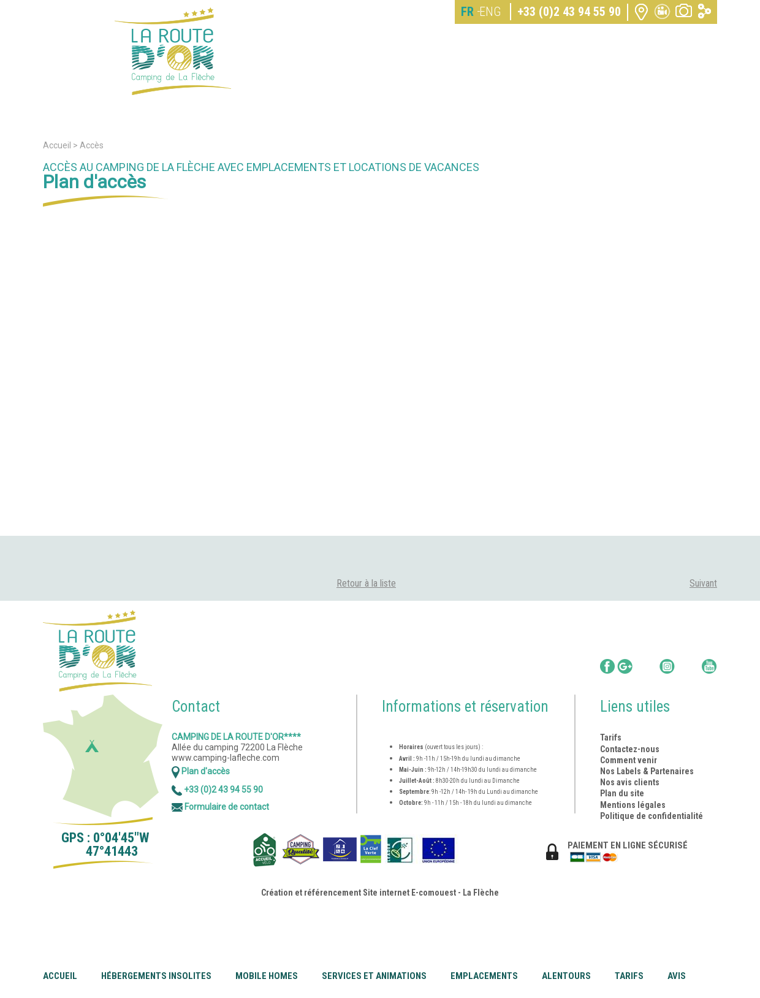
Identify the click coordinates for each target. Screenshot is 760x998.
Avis (676, 975)
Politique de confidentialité (651, 816)
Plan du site (622, 793)
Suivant (703, 584)
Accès (92, 145)
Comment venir (629, 760)
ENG (490, 12)
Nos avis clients (629, 782)
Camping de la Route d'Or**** (236, 737)
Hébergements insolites (156, 975)
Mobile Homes (266, 975)
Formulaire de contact (220, 807)
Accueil (60, 975)
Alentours (566, 975)
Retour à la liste (366, 584)
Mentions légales (633, 805)
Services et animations (374, 975)
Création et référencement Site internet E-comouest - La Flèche (380, 892)
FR (467, 12)
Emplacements (484, 975)
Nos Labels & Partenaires (647, 771)
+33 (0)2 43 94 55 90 (569, 11)
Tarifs (629, 975)
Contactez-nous (629, 749)
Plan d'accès (201, 771)
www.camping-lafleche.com (225, 758)
